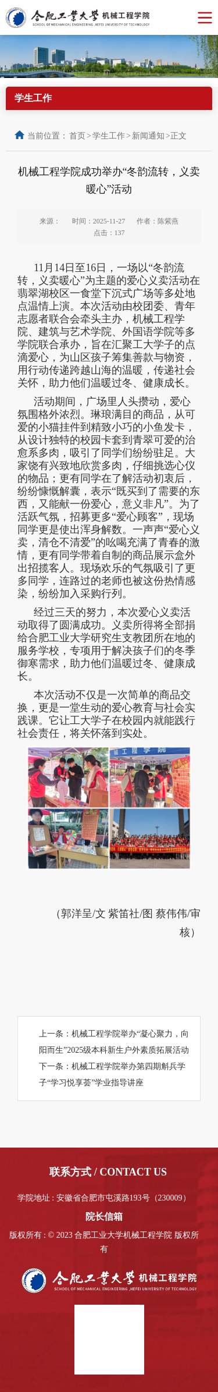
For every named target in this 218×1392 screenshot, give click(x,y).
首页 (77, 136)
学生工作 (108, 136)
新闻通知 (148, 136)
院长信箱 (104, 1216)
